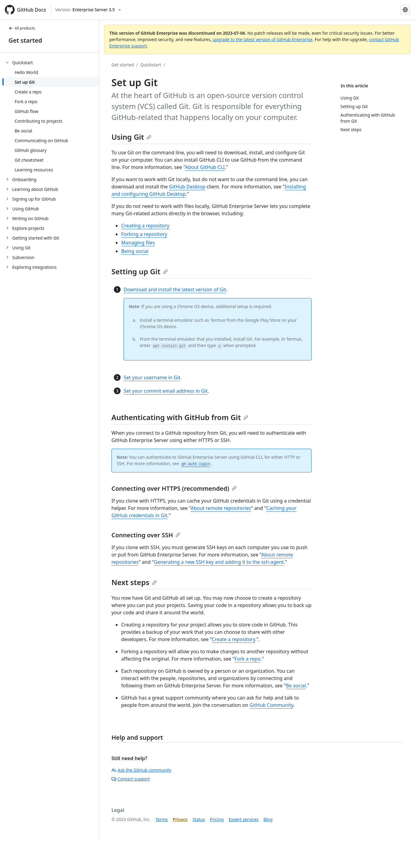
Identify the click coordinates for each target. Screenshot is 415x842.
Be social (296, 685)
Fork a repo (247, 658)
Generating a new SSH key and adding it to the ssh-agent (219, 562)
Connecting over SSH (145, 535)
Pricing (216, 819)
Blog (268, 819)
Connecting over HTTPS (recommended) (174, 488)
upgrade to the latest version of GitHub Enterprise (262, 39)
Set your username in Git (152, 377)
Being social (135, 251)
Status (198, 819)
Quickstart (150, 65)
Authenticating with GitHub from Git (179, 417)
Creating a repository (145, 225)
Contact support (130, 779)
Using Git (131, 137)
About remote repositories (221, 508)
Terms (162, 819)
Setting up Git (139, 271)
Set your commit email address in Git (166, 391)
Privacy (180, 819)
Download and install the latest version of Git (175, 289)
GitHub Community (271, 705)
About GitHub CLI (205, 167)
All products (22, 28)
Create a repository (233, 639)
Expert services (244, 819)
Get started (25, 40)
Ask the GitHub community (141, 770)
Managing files (138, 242)
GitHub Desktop (187, 186)
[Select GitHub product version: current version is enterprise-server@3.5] (88, 10)
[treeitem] (52, 116)
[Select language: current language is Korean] (405, 10)
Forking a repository (144, 234)
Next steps (134, 582)
